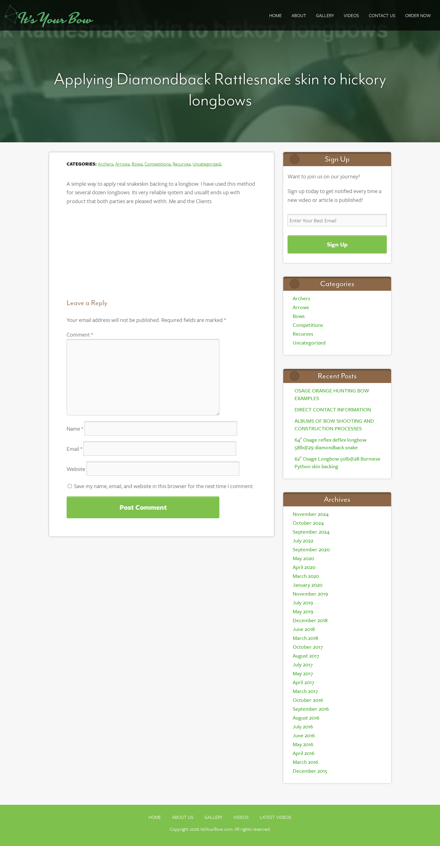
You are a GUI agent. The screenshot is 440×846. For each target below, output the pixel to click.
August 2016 (306, 717)
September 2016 (311, 709)
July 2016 (303, 726)
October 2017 (308, 647)
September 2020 (311, 549)
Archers (105, 163)
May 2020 (303, 558)
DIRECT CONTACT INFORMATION (333, 409)
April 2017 (303, 682)
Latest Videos (276, 817)
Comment (80, 334)
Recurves (181, 163)
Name (75, 428)
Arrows (122, 163)
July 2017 (303, 664)
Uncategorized (207, 163)
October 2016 (308, 700)
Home (275, 15)
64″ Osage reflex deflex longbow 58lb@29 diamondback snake (331, 443)
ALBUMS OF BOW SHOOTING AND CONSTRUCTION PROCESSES (334, 424)
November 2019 (310, 593)
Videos (351, 15)
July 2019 (303, 602)
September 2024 (311, 531)
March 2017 (305, 691)
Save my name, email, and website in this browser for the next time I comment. (164, 486)
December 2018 (310, 620)
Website (76, 469)
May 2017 (303, 673)
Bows (137, 163)
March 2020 (306, 576)
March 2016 (305, 762)
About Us (182, 817)
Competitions (157, 163)
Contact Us (382, 15)
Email (74, 449)
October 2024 (308, 523)
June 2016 (304, 735)
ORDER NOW (418, 15)
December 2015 (310, 771)
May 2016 (303, 744)
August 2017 (306, 655)
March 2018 (305, 638)
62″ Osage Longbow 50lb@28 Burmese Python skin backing (338, 462)
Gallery (213, 817)
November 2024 (310, 514)
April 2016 (303, 753)
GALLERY (325, 15)
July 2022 (303, 540)
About (299, 15)
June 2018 (304, 629)
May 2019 (303, 611)
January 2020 (307, 585)
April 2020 (304, 567)
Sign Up (337, 244)
